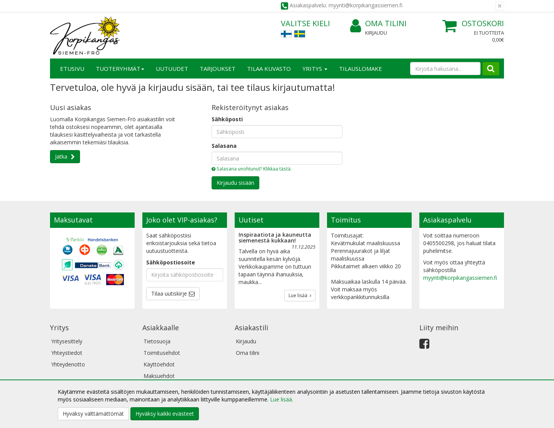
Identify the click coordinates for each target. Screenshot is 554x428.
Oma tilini (378, 23)
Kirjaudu (376, 32)
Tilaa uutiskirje (169, 293)
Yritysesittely (66, 341)
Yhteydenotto (68, 364)
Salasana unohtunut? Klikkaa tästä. (252, 169)
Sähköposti (227, 119)
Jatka (62, 156)
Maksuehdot (159, 376)
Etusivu (72, 68)
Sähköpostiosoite (170, 262)
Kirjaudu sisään (235, 182)
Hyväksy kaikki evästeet (164, 413)
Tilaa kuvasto (269, 68)
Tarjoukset (217, 68)
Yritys (314, 68)
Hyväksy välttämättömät (93, 413)
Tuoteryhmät (120, 68)
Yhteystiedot (66, 352)
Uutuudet (172, 68)
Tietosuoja (157, 341)
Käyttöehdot (159, 364)
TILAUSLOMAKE (360, 68)
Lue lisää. (281, 399)
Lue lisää (300, 295)
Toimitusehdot (162, 352)
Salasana (224, 145)
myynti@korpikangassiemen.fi (460, 277)
